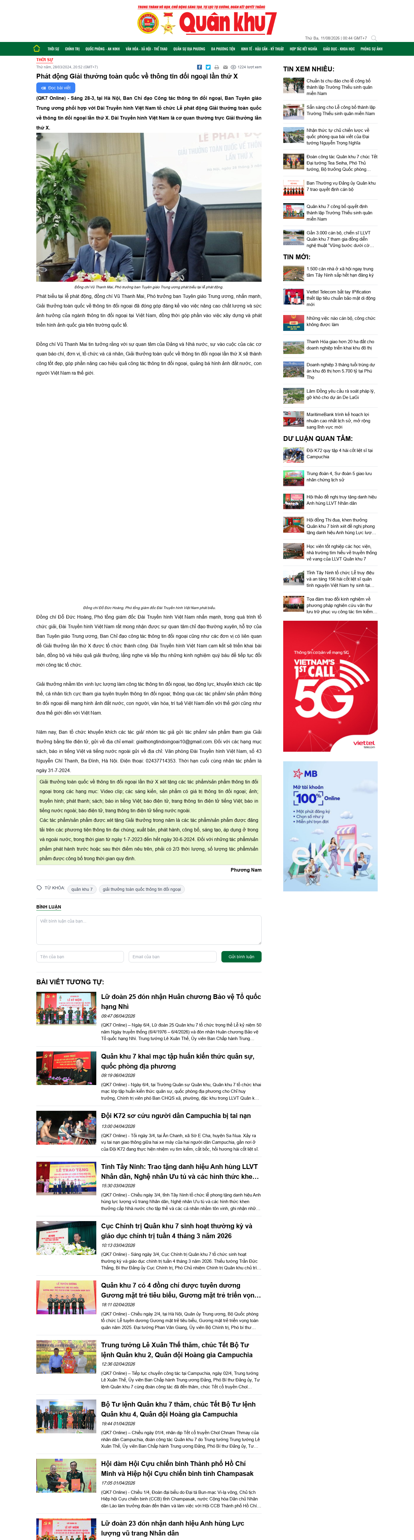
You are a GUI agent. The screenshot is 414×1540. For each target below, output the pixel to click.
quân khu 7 (82, 889)
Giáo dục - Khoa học (339, 48)
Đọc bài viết (55, 88)
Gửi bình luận (241, 956)
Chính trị (72, 48)
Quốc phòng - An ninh (103, 48)
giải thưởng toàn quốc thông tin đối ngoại (142, 889)
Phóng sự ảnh (371, 48)
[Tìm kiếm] (374, 38)
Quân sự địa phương (189, 48)
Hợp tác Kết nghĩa (303, 48)
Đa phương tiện (223, 48)
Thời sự (53, 48)
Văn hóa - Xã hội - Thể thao (146, 48)
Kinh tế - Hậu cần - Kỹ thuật (262, 48)
